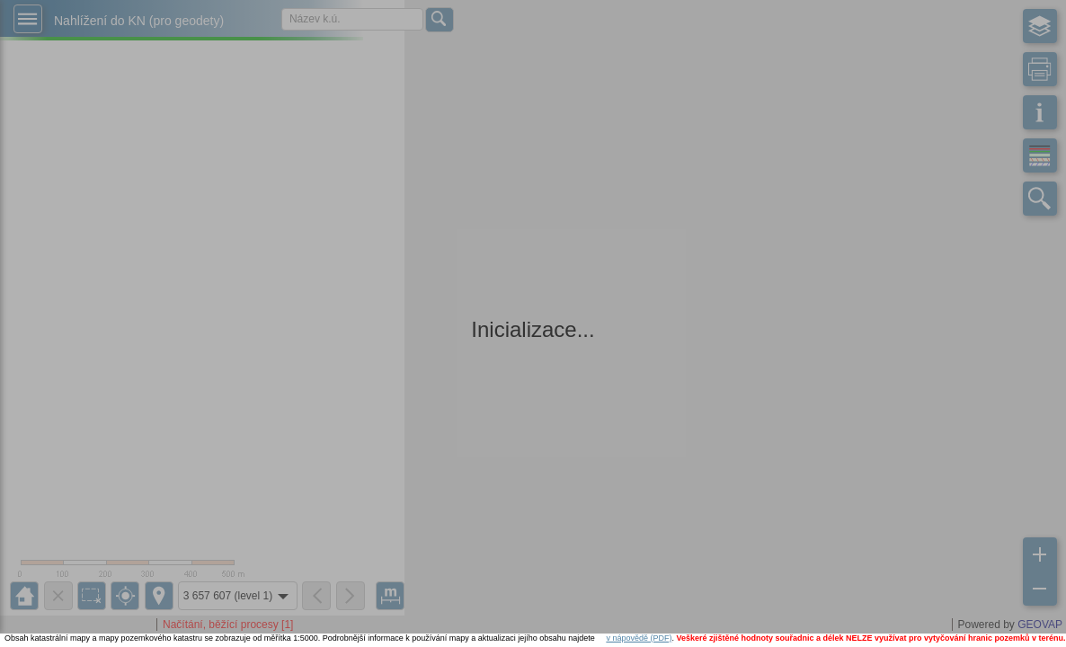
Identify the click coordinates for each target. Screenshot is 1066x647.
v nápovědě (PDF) (638, 638)
